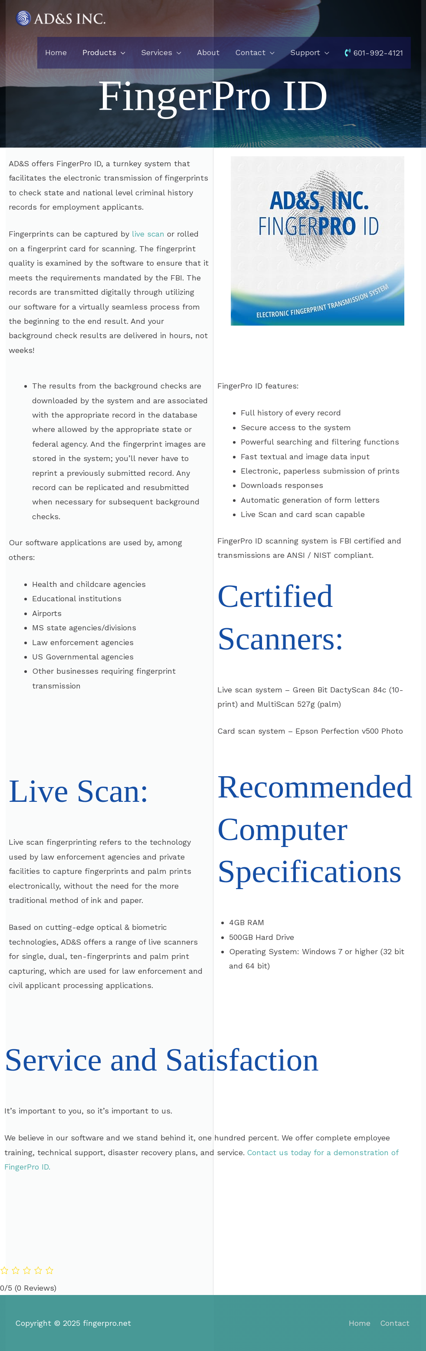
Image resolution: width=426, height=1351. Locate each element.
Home (359, 1323)
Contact (395, 1323)
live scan (148, 233)
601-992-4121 (374, 53)
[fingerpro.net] (60, 17)
